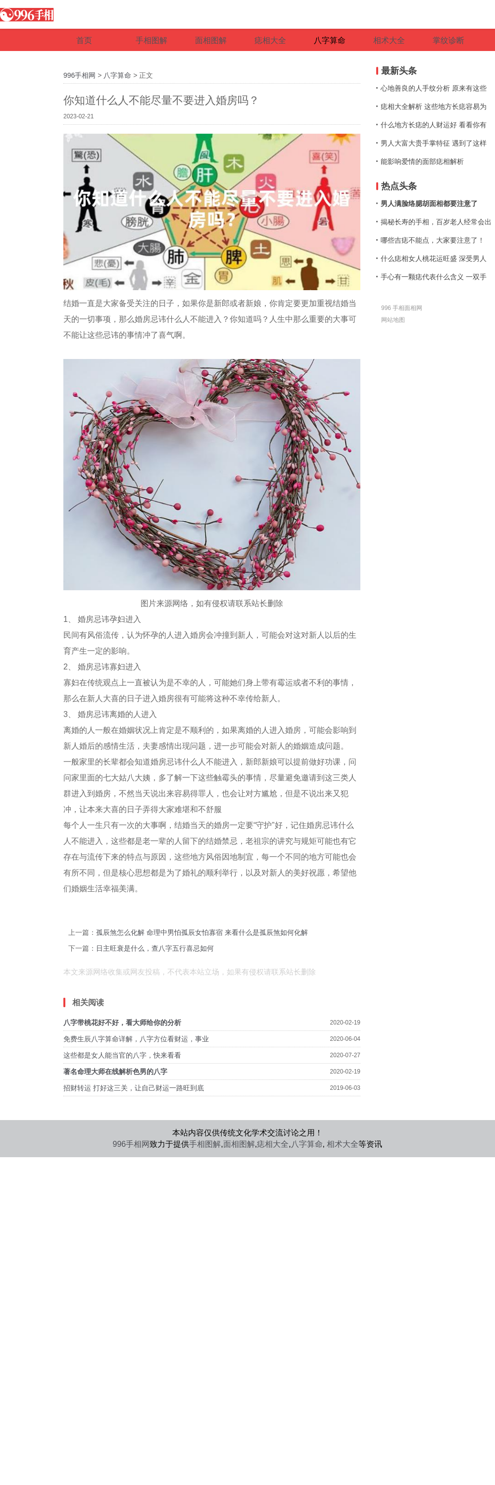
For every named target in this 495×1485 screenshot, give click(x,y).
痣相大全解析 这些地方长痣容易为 (434, 106)
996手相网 (79, 75)
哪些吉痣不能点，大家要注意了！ (433, 240)
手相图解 (205, 1144)
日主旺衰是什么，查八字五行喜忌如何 (155, 948)
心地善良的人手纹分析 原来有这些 (434, 88)
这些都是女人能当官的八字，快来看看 (122, 1055)
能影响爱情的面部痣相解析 (422, 161)
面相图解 (239, 1144)
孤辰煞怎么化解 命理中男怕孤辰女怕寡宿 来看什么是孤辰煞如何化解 (202, 932)
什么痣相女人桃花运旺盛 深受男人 (434, 258)
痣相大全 (273, 1144)
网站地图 (393, 319)
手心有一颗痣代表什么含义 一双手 (434, 277)
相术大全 (342, 1144)
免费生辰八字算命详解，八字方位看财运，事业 (136, 1039)
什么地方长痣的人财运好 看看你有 (434, 125)
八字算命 (117, 75)
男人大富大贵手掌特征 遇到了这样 (434, 143)
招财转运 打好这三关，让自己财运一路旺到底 (133, 1088)
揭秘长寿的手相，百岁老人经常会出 (436, 222)
